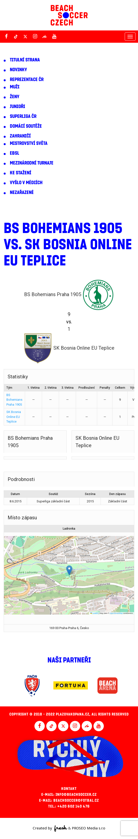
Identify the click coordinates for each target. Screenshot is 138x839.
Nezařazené (22, 192)
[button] (69, 570)
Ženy (14, 96)
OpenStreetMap (116, 613)
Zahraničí (20, 136)
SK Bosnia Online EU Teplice (13, 416)
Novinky (18, 69)
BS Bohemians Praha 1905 (14, 399)
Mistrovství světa (28, 143)
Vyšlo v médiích (26, 182)
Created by (50, 828)
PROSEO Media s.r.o (88, 827)
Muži (14, 86)
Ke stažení (20, 172)
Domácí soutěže (26, 126)
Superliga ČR (23, 116)
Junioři (17, 106)
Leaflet (94, 613)
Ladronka (69, 528)
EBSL (14, 153)
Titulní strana (25, 59)
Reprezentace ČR (27, 79)
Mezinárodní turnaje (31, 163)
